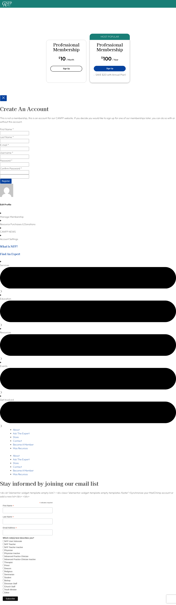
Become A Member (23, 444)
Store (16, 437)
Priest (7, 565)
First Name (8, 505)
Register (6, 181)
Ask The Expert (21, 433)
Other (7, 593)
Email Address (10, 528)
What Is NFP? (9, 246)
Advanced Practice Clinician (16, 556)
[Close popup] (3, 98)
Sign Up (72, 68)
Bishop (7, 580)
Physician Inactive (12, 553)
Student (8, 577)
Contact (17, 440)
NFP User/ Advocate (13, 541)
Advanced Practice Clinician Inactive (20, 559)
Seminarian (9, 574)
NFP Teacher (10, 544)
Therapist (9, 562)
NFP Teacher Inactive (14, 547)
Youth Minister (11, 590)
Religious (9, 571)
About (16, 429)
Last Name (8, 517)
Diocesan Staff (11, 583)
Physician (9, 550)
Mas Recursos (20, 448)
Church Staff (10, 586)
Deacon (8, 568)
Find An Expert (10, 254)
